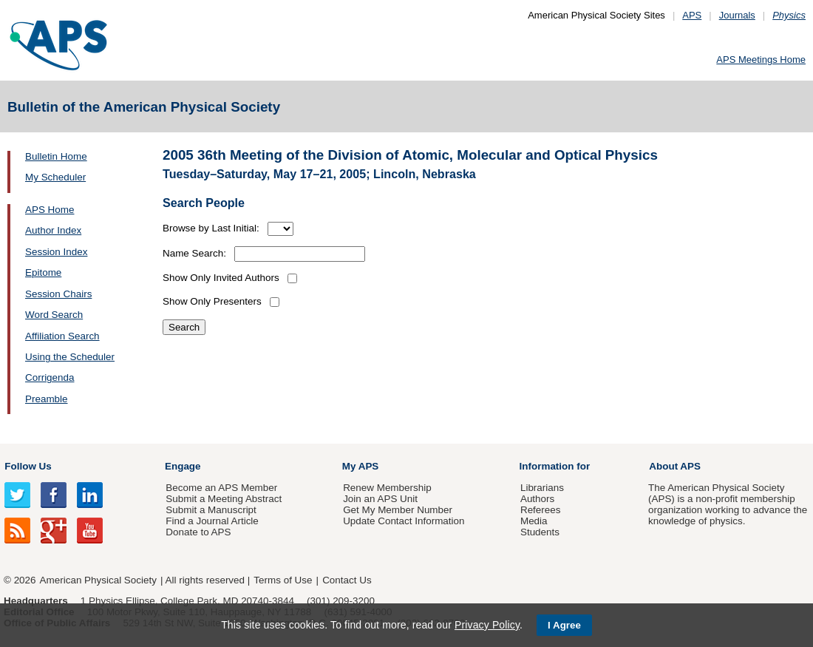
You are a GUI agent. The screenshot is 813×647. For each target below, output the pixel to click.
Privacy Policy (487, 625)
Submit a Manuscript (211, 509)
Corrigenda (49, 377)
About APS (675, 466)
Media (534, 520)
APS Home (49, 209)
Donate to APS (198, 532)
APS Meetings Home (761, 59)
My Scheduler (55, 177)
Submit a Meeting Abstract (224, 498)
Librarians (542, 487)
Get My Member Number (397, 509)
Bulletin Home (56, 156)
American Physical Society (98, 580)
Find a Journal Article (212, 520)
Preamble (46, 398)
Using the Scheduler (70, 356)
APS (691, 15)
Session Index (56, 251)
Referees (540, 509)
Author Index (53, 230)
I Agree (564, 625)
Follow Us (27, 466)
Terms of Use (283, 580)
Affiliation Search (62, 336)
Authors (537, 498)
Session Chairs (58, 293)
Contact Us (346, 580)
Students (539, 532)
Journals (737, 15)
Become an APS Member (221, 487)
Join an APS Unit (380, 498)
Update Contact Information (403, 520)
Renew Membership (387, 487)
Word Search (54, 314)
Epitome (43, 272)
